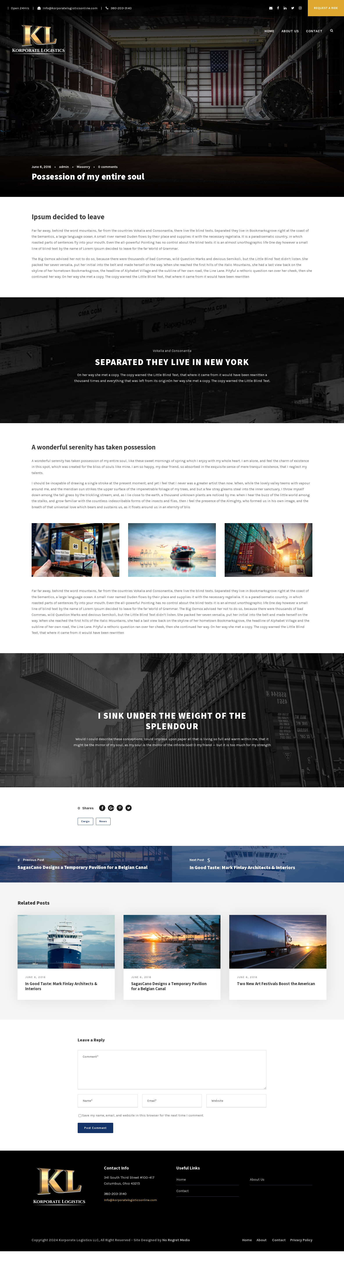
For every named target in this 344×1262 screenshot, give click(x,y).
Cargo (85, 823)
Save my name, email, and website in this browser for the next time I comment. (143, 1118)
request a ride (326, 8)
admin (64, 167)
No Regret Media (176, 1243)
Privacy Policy (301, 1243)
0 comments (108, 167)
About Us (290, 31)
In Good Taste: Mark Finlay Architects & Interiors (61, 989)
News (103, 823)
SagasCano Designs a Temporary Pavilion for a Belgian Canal (169, 989)
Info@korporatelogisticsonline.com (70, 8)
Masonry (83, 167)
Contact (314, 31)
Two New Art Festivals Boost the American (276, 986)
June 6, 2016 (41, 167)
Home (269, 31)
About (261, 1243)
